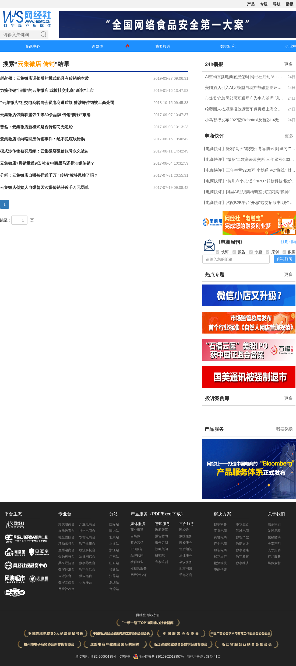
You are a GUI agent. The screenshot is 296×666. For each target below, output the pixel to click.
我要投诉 (162, 46)
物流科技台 (87, 550)
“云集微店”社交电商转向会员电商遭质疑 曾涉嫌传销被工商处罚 (57, 102)
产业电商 (220, 544)
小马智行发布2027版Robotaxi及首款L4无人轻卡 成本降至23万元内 (244, 119)
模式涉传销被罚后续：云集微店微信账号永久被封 (44, 151)
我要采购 (284, 429)
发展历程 (274, 531)
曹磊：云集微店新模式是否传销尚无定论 (36, 126)
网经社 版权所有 (148, 615)
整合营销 (137, 542)
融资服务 (185, 542)
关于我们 (276, 514)
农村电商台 (87, 537)
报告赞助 (161, 536)
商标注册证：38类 (200, 656)
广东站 (114, 557)
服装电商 (220, 550)
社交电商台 (87, 531)
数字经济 (242, 563)
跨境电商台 (66, 524)
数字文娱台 (66, 582)
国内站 (114, 531)
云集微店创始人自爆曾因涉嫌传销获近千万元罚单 (44, 187)
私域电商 (242, 531)
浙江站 (114, 550)
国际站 (114, 524)
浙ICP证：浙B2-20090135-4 (95, 656)
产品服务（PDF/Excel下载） (158, 514)
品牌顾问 (137, 555)
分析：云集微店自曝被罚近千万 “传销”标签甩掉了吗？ (49, 175)
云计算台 (64, 576)
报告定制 (161, 542)
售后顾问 (185, 549)
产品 (251, 4)
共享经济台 (66, 563)
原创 (272, 252)
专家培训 (161, 562)
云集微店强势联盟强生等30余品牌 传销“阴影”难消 (45, 114)
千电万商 (185, 575)
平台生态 (13, 514)
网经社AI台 (66, 589)
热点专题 (214, 274)
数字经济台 (66, 569)
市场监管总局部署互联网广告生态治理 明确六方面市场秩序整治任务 (244, 98)
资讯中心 (32, 46)
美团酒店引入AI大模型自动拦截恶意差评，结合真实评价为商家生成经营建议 (244, 87)
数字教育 (242, 557)
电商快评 (214, 136)
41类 (217, 656)
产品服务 (214, 429)
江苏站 (114, 576)
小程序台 (85, 582)
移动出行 (220, 557)
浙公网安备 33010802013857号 (161, 656)
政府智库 (161, 530)
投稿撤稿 (274, 537)
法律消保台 (87, 557)
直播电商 (220, 531)
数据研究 (227, 46)
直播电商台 (66, 550)
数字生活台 (87, 569)
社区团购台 (66, 537)
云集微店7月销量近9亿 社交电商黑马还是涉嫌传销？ (47, 163)
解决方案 (222, 514)
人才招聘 (274, 550)
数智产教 (242, 537)
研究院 (160, 555)
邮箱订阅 (284, 259)
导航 (276, 4)
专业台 (64, 514)
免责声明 (274, 544)
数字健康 (242, 550)
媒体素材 (274, 563)
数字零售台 (87, 563)
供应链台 (85, 576)
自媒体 (135, 536)
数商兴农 (242, 544)
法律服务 (185, 555)
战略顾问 (161, 549)
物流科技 (220, 563)
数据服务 (185, 536)
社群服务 (137, 562)
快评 (222, 252)
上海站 (114, 544)
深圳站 (114, 582)
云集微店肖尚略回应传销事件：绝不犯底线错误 (42, 139)
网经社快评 (139, 575)
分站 (113, 514)
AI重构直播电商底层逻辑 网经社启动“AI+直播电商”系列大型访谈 (244, 76)
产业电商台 (87, 524)
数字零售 (220, 524)
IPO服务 (137, 549)
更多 (288, 64)
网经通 (184, 530)
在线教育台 (66, 531)
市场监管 (242, 524)
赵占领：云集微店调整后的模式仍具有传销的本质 (44, 78)
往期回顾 (288, 242)
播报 (289, 4)
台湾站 (114, 589)
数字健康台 (87, 544)
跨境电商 (220, 537)
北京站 (114, 537)
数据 (289, 252)
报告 (238, 252)
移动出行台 (66, 544)
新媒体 (97, 46)
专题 (263, 4)
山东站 (114, 563)
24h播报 (214, 64)
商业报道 (137, 530)
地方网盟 (185, 568)
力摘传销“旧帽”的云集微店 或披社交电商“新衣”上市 (47, 90)
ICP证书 (125, 656)
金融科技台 (66, 557)
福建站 (114, 569)
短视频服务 (139, 568)
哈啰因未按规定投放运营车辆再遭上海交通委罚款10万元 (244, 109)
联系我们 (274, 524)
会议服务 (185, 562)
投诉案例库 (217, 398)
